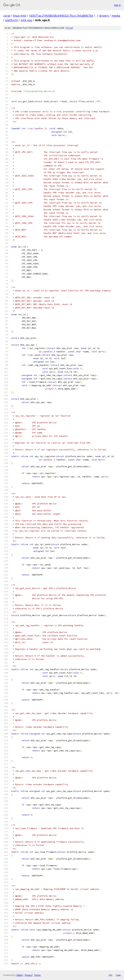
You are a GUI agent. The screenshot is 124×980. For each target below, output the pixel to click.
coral (6, 16)
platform (11, 20)
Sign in (117, 5)
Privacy (28, 975)
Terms (37, 975)
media (116, 16)
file (69, 28)
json (118, 975)
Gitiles (19, 975)
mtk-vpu (26, 20)
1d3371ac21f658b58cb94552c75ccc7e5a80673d (61, 16)
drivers (104, 16)
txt (110, 975)
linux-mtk (19, 16)
